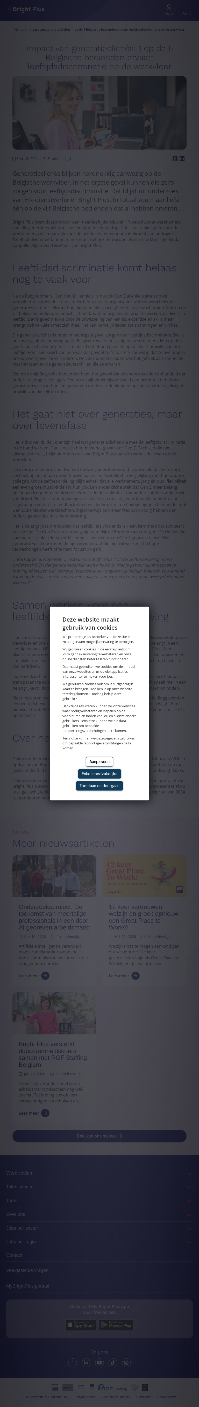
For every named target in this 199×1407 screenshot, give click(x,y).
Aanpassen (99, 761)
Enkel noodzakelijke (100, 773)
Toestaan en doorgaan (99, 785)
